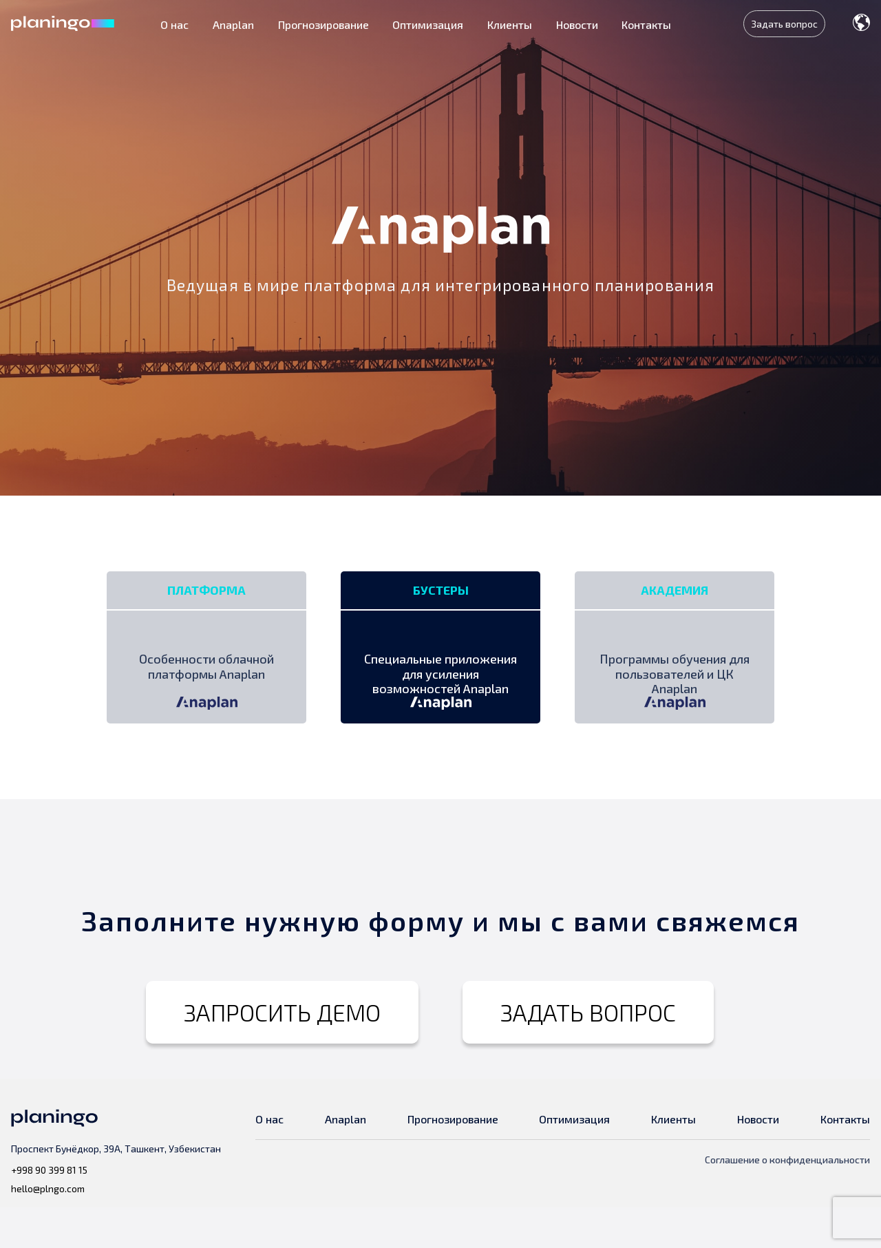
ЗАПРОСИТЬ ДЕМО (282, 1053)
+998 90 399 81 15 (49, 1210)
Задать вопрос (784, 24)
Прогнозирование (323, 24)
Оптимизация (427, 24)
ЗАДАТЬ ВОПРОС (588, 1053)
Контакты (646, 24)
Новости (577, 24)
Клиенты (509, 24)
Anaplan (233, 24)
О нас (174, 24)
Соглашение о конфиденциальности (787, 1200)
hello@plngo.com (48, 1229)
